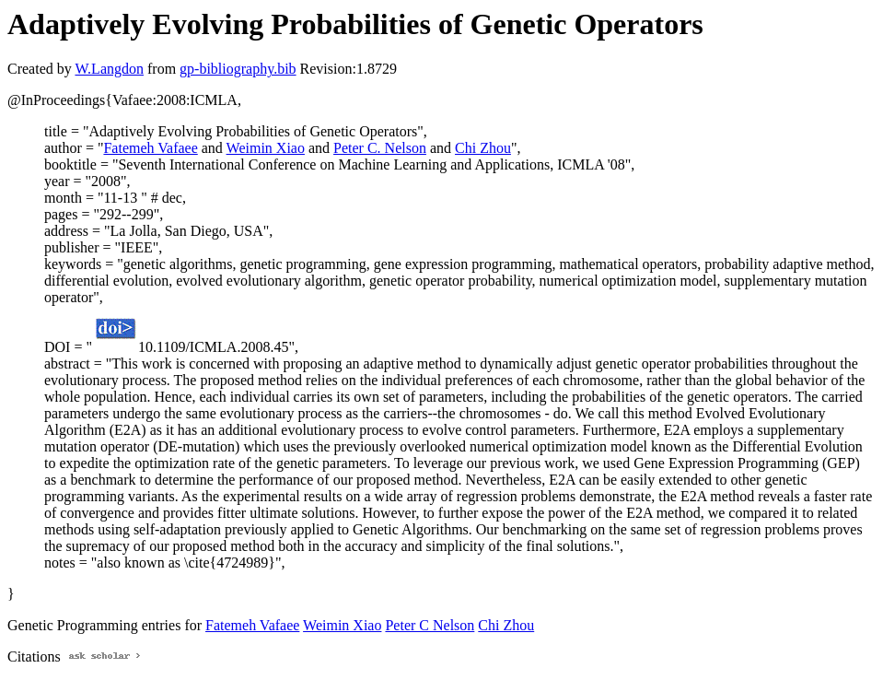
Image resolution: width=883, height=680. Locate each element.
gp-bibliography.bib (238, 68)
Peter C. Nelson (379, 148)
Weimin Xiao (266, 148)
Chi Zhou (483, 148)
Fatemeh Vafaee (150, 148)
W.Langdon (109, 68)
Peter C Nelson (429, 625)
